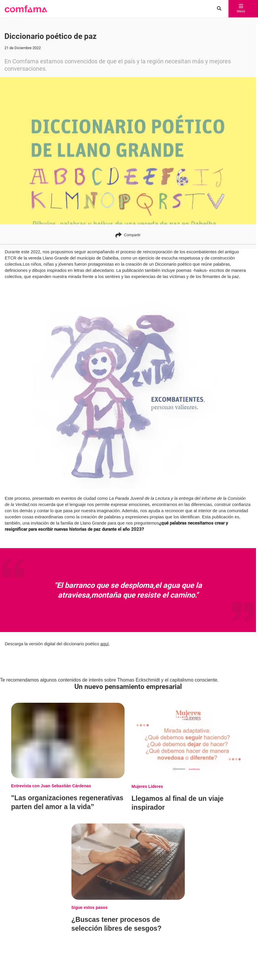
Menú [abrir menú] (241, 9)
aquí (104, 643)
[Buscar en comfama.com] (217, 8)
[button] (26, 8)
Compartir (128, 235)
